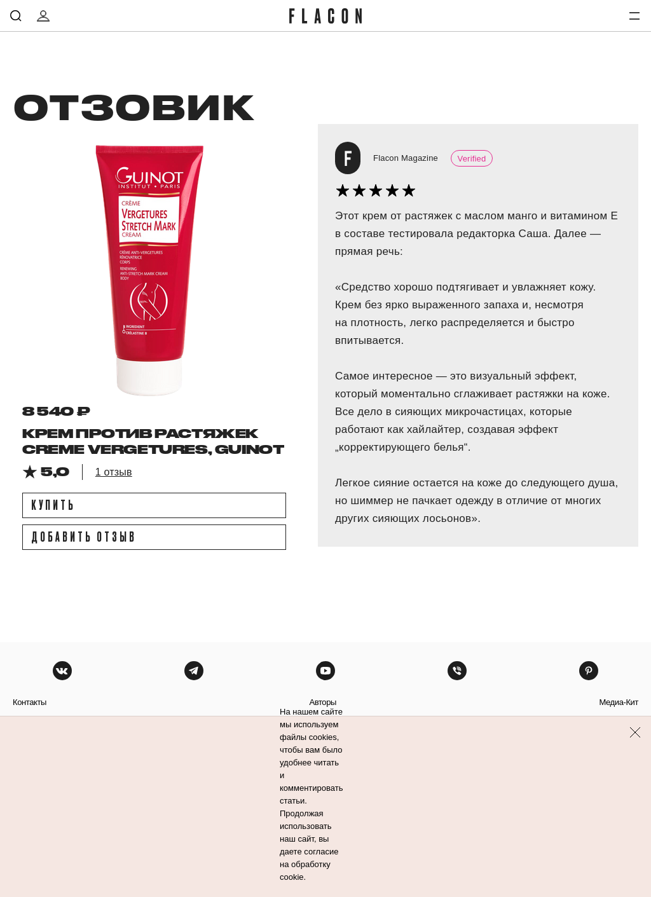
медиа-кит (618, 702)
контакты (29, 702)
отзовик (133, 106)
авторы (322, 702)
